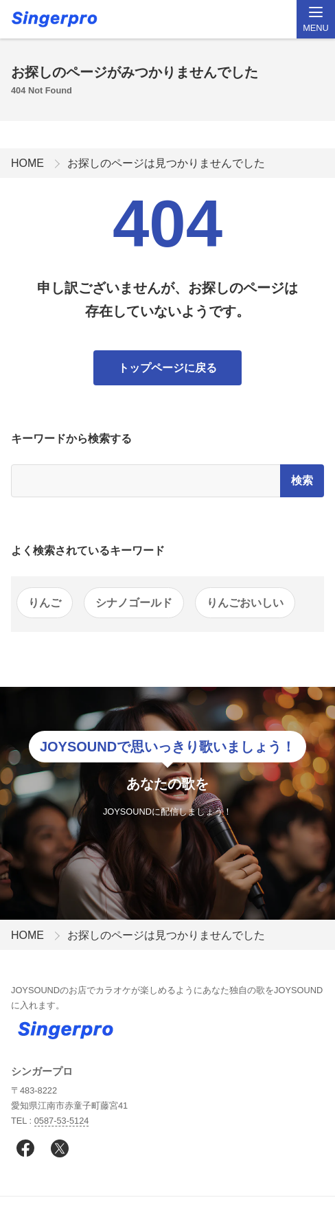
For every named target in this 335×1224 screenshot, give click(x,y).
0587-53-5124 (61, 1120)
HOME (27, 163)
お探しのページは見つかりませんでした (166, 163)
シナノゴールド (133, 603)
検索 (302, 480)
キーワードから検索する (71, 438)
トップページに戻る (167, 368)
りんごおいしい (245, 603)
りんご (44, 603)
